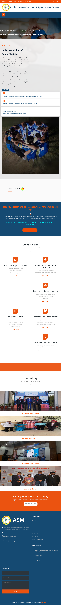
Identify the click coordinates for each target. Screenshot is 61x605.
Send (15, 591)
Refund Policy (35, 536)
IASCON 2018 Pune (30, 489)
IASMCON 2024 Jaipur (30, 414)
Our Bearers (35, 524)
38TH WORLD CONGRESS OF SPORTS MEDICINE (46, 550)
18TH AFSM (37, 560)
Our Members (35, 527)
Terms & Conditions (37, 539)
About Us (34, 521)
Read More (5, 89)
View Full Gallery (30, 503)
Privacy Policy (35, 533)
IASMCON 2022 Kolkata (30, 439)
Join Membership (30, 230)
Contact (34, 530)
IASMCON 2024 (38, 555)
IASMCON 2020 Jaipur (30, 464)
